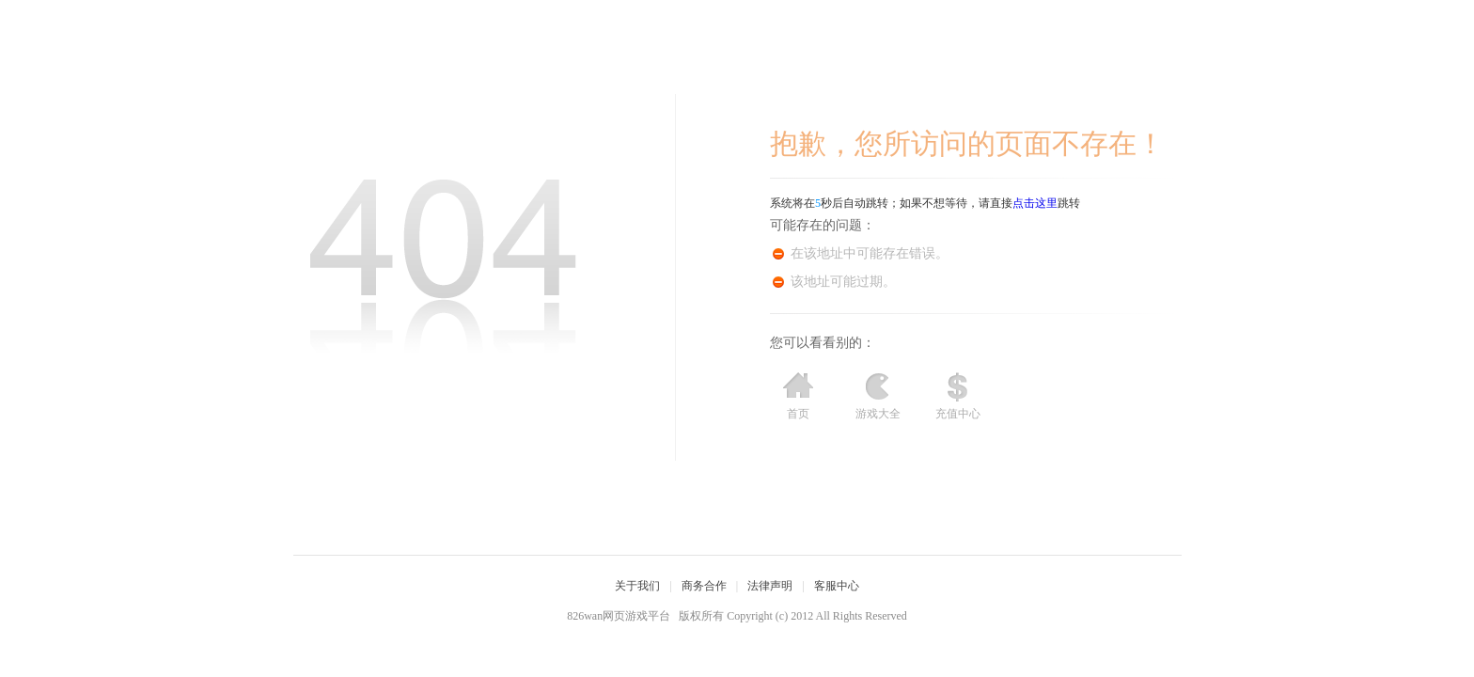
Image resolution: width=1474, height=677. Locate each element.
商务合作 (704, 585)
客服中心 (836, 585)
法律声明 (769, 585)
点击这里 (1035, 203)
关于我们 (637, 585)
